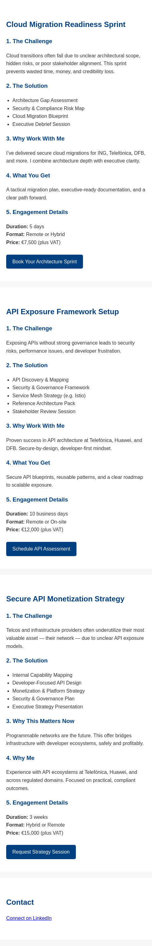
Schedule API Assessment (41, 548)
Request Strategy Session (41, 852)
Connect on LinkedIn (29, 918)
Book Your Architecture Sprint (44, 261)
